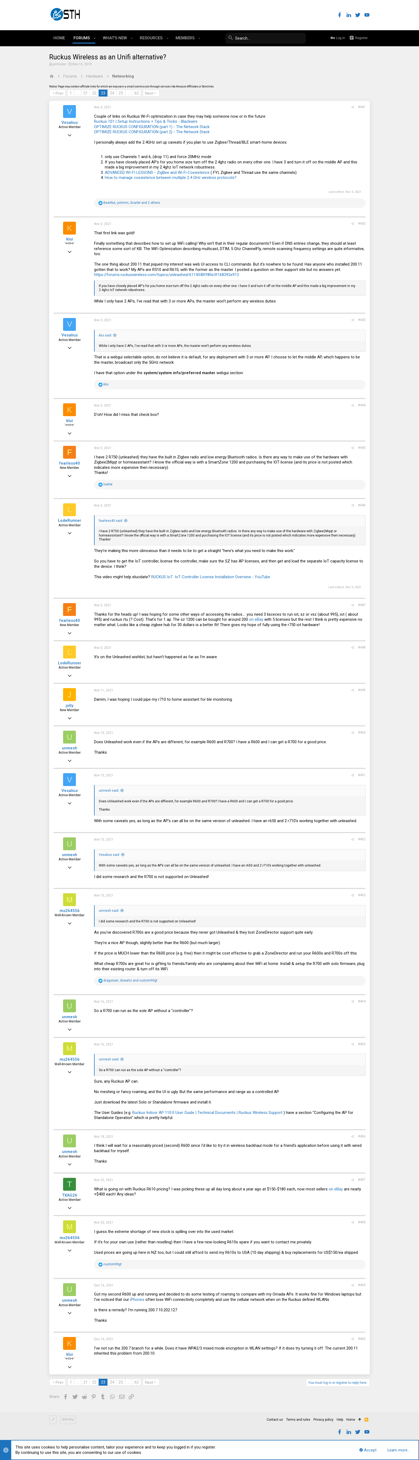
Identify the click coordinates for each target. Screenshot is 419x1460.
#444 (362, 405)
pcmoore (59, 64)
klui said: (105, 335)
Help (340, 1419)
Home (350, 1419)
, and (130, 980)
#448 (362, 647)
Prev (59, 93)
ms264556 (70, 910)
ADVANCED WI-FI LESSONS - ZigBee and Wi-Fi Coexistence (157, 172)
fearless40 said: (111, 521)
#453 (362, 895)
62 (136, 93)
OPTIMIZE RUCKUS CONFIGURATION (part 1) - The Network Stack (152, 126)
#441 (362, 107)
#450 (362, 732)
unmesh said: (109, 790)
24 (112, 93)
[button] (95, 38)
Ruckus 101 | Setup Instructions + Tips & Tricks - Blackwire (145, 121)
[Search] (266, 38)
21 (85, 93)
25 (121, 93)
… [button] (77, 93)
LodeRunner (69, 520)
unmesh (69, 748)
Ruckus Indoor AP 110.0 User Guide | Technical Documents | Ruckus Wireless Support (207, 1112)
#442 (362, 223)
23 (103, 93)
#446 (362, 505)
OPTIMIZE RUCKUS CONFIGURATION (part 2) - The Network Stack (152, 131)
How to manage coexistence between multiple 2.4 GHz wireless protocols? (170, 177)
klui (69, 239)
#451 (362, 775)
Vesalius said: (109, 855)
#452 (362, 839)
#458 (362, 1222)
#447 (362, 605)
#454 (362, 1001)
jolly (69, 705)
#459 (362, 1285)
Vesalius (69, 122)
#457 (362, 1180)
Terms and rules (298, 1419)
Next (149, 93)
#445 (362, 448)
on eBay (256, 619)
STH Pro (67, 1419)
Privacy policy (323, 1419)
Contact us (275, 1419)
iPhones (137, 1299)
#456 (362, 1136)
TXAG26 (69, 1195)
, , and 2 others (131, 203)
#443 (362, 320)
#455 (362, 1044)
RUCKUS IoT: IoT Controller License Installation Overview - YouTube (210, 576)
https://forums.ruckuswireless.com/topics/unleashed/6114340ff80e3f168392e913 (166, 274)
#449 (362, 690)
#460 (362, 1339)
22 (94, 93)
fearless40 (69, 463)
